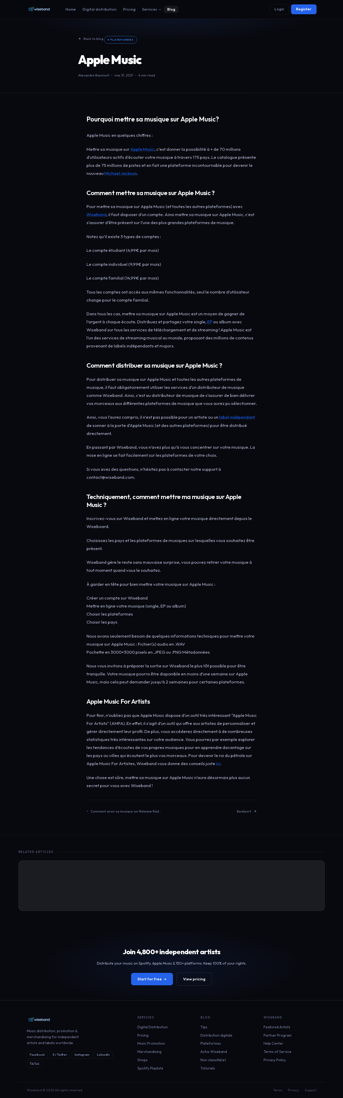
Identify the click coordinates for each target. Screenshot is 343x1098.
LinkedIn (103, 1055)
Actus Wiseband (213, 1051)
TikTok (34, 1064)
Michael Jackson (120, 173)
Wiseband (96, 214)
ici (218, 763)
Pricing (129, 9)
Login (279, 9)
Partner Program (278, 1035)
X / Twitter (59, 1055)
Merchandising (149, 1051)
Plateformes (121, 39)
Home (70, 9)
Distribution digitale (216, 1035)
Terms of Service (277, 1051)
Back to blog (90, 39)
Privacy (293, 1090)
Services (151, 9)
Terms (277, 1090)
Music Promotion (151, 1043)
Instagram (82, 1055)
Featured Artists (277, 1027)
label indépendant (237, 417)
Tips (203, 1027)
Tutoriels (207, 1068)
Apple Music (142, 149)
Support (311, 1090)
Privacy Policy (275, 1060)
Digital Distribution (152, 1027)
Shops (142, 1060)
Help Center (273, 1043)
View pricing (194, 979)
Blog (171, 9)
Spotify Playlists (150, 1068)
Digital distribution (99, 9)
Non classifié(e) (213, 1060)
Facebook (37, 1055)
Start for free (152, 979)
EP (209, 321)
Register (303, 9)
